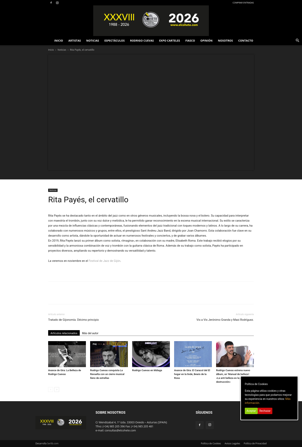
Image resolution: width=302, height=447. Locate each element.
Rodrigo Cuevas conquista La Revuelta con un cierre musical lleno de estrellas (107, 374)
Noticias (62, 49)
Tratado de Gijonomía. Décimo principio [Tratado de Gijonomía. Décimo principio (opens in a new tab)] (73, 319)
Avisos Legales (232, 443)
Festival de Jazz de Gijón (104, 261)
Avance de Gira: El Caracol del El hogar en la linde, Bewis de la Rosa (192, 374)
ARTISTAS (74, 40)
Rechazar (265, 410)
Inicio (51, 49)
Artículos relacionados (63, 333)
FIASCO (190, 40)
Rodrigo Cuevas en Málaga (147, 370)
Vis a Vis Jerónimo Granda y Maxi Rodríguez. (225, 319)
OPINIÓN (206, 40)
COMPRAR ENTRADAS (243, 2)
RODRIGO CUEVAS (142, 40)
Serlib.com (53, 443)
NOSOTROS (225, 40)
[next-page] (56, 389)
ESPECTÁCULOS (114, 40)
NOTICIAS (92, 40)
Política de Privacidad (255, 443)
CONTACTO (245, 40)
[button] (297, 41)
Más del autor (90, 333)
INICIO (58, 40)
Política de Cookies (211, 443)
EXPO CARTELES (169, 40)
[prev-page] (50, 389)
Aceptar (251, 410)
